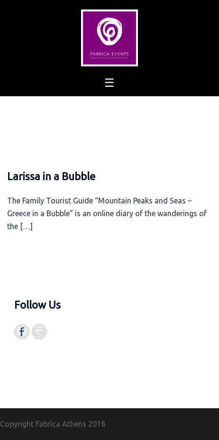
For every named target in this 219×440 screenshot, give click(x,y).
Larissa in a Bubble (51, 176)
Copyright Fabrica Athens (43, 424)
